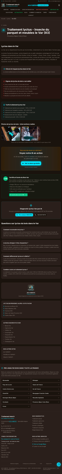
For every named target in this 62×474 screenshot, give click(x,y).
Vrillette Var (7, 330)
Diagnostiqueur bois (37, 430)
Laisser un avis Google (39, 446)
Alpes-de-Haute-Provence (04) (12, 313)
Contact (31, 15)
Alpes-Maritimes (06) (9, 308)
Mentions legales (14, 463)
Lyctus (8, 18)
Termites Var (7, 339)
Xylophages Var (8, 332)
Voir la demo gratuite (31, 163)
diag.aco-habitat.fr (8, 357)
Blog (25, 12)
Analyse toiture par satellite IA (41, 441)
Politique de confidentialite (29, 463)
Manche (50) (4, 457)
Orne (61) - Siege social (7, 443)
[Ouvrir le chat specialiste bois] (59, 464)
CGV (41, 463)
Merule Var (7, 325)
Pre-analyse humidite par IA (40, 439)
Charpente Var (8, 334)
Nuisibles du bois (15, 9)
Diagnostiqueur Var (9, 337)
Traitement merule (37, 418)
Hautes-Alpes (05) (9, 315)
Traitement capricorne (38, 421)
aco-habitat (32, 5)
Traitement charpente (38, 427)
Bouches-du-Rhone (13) (10, 306)
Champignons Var (8, 341)
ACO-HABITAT (13, 421)
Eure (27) (3, 450)
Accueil (3, 18)
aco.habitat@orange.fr (8, 428)
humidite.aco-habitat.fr (9, 354)
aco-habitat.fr (6, 352)
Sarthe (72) (4, 445)
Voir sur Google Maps (39, 444)
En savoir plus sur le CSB (18, 194)
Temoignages (52, 12)
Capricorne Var (8, 328)
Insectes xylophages (37, 425)
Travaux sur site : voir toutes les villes (10, 441)
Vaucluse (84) (8, 311)
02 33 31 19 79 (40, 215)
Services (5, 9)
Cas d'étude (9, 12)
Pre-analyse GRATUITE (24, 215)
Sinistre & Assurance (42, 9)
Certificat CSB (54, 9)
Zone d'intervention (28, 9)
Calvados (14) (5, 454)
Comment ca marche (35, 12)
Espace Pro (49, 463)
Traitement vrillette (37, 423)
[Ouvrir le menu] (59, 5)
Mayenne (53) (5, 448)
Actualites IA (19, 12)
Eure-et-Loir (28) (5, 452)
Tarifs (45, 12)
